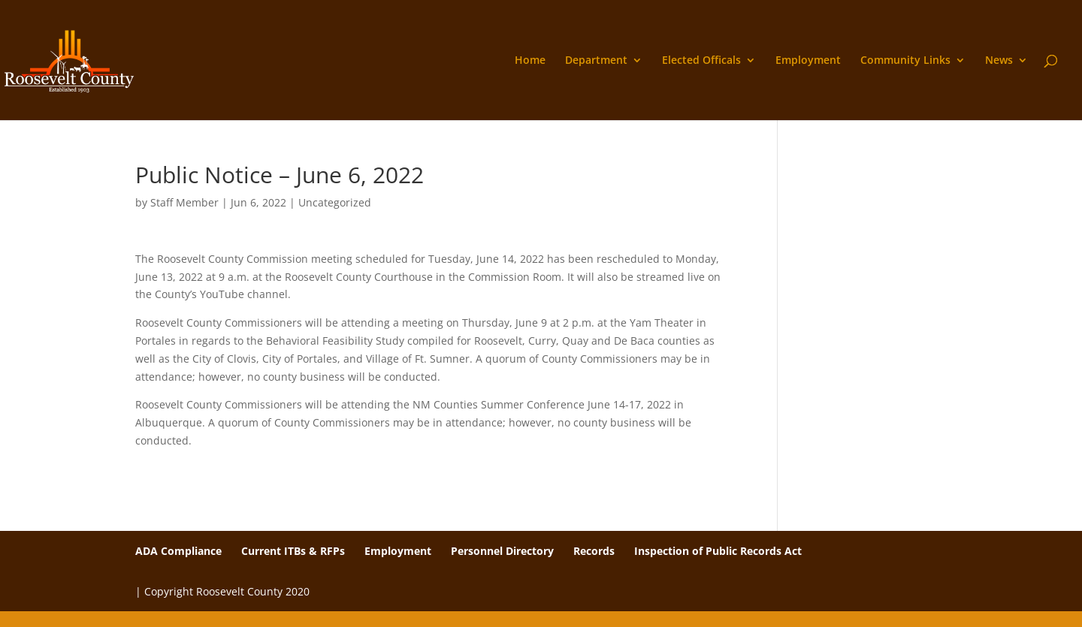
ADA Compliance (178, 551)
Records (594, 551)
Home (530, 61)
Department (596, 61)
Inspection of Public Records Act (718, 551)
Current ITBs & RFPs (293, 551)
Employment (808, 61)
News (999, 61)
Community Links (905, 61)
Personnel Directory (502, 551)
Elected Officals (701, 61)
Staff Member (184, 202)
